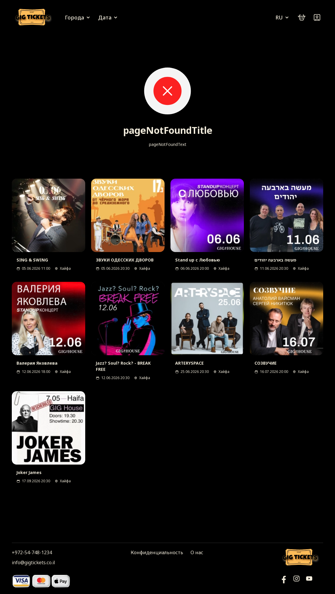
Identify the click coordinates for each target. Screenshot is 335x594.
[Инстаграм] (296, 581)
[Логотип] (34, 17)
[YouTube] (284, 581)
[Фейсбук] (309, 581)
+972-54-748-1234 (32, 552)
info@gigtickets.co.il (33, 562)
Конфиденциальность (157, 552)
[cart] (301, 17)
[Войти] (317, 17)
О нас (197, 552)
